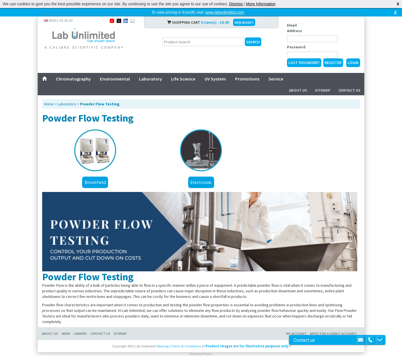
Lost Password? (304, 62)
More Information (261, 4)
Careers (80, 333)
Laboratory (150, 79)
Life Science (183, 79)
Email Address (294, 28)
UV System (215, 79)
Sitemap (323, 90)
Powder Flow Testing (99, 103)
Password (296, 46)
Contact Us (349, 90)
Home (49, 103)
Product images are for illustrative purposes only (247, 346)
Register (333, 62)
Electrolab (201, 182)
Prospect (207, 354)
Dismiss (236, 4)
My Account (296, 333)
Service (276, 79)
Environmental (115, 79)
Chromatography (73, 79)
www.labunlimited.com (224, 12)
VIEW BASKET (244, 22)
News (66, 333)
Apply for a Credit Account (333, 333)
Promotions (247, 79)
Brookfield (95, 182)
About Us (298, 90)
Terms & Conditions (186, 346)
